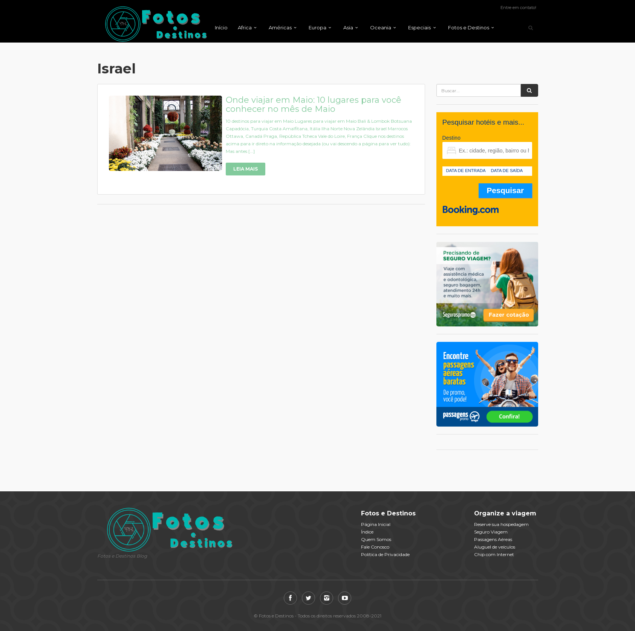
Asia (348, 27)
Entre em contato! (518, 7)
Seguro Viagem (491, 532)
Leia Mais (245, 169)
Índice (367, 532)
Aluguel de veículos (494, 547)
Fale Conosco (375, 547)
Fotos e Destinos (468, 27)
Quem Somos (376, 539)
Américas (280, 27)
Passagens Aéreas (493, 539)
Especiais (419, 27)
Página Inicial (375, 524)
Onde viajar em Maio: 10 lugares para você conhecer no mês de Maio (313, 104)
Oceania (380, 27)
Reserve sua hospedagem (501, 524)
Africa (245, 27)
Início (221, 27)
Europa (317, 27)
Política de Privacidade (385, 554)
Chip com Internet (494, 554)
